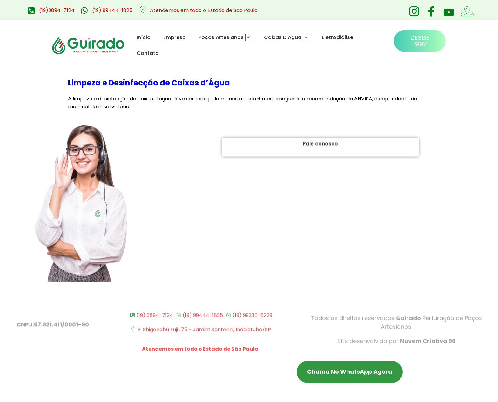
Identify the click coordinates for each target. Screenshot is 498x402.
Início (144, 37)
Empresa (174, 37)
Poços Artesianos (225, 37)
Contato (148, 53)
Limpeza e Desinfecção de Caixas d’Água (149, 83)
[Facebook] (431, 9)
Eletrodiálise (337, 37)
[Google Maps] (465, 9)
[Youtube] (448, 12)
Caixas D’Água (286, 37)
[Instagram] (414, 9)
